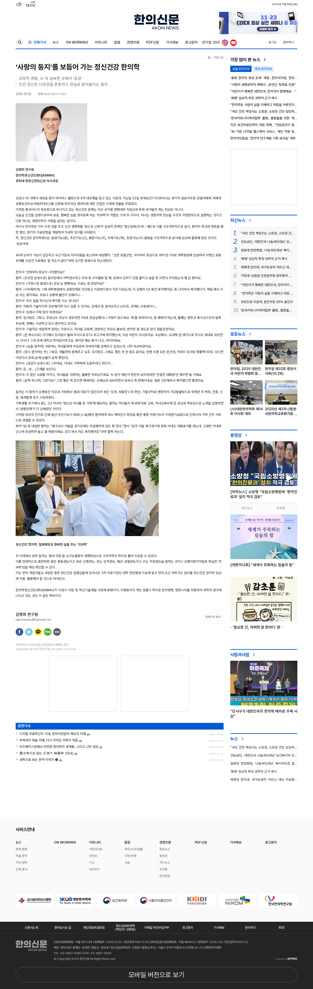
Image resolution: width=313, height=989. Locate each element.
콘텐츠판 (133, 42)
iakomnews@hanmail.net (33, 619)
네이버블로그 (47, 632)
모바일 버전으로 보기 (156, 975)
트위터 (29, 632)
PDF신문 (152, 42)
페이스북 (19, 632)
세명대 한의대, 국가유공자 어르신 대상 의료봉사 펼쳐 (263, 779)
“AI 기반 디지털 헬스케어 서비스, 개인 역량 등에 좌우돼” (263, 131)
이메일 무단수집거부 (156, 927)
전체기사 (37, 42)
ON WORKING (77, 42)
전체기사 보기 (213, 617)
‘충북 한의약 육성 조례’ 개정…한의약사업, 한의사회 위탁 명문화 (263, 78)
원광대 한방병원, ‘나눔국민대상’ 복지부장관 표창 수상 (263, 763)
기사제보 (172, 42)
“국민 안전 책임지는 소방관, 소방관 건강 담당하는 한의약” (263, 111)
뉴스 (56, 42)
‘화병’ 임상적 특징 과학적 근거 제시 (253, 98)
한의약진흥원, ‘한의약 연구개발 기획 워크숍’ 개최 (263, 138)
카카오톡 (38, 632)
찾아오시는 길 (62, 927)
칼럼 (117, 42)
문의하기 (288, 42)
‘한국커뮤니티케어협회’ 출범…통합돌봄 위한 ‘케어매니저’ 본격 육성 (263, 118)
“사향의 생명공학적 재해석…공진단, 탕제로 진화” (263, 84)
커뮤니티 (101, 42)
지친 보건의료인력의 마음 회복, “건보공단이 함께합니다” (263, 125)
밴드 (57, 632)
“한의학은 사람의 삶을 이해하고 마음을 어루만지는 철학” (263, 105)
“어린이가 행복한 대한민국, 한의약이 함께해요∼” (263, 91)
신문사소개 (31, 927)
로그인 (273, 42)
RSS (282, 927)
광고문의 (191, 42)
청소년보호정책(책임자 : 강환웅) (125, 927)
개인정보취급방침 (94, 927)
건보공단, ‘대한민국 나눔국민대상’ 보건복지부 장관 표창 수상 (263, 755)
